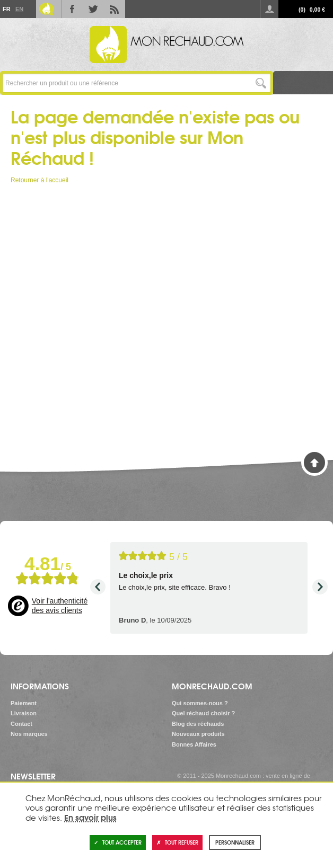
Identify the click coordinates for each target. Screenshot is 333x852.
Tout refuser (177, 842)
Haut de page (314, 462)
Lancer (261, 83)
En (19, 9)
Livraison (24, 713)
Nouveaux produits (198, 734)
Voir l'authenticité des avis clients (59, 606)
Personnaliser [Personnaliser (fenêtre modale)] (235, 842)
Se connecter (269, 9)
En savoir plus (90, 817)
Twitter (93, 9)
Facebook (72, 9)
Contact (21, 724)
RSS (114, 9)
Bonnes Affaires (194, 744)
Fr (6, 9)
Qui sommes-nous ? (200, 703)
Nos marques (29, 734)
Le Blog (46, 9)
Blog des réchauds (198, 724)
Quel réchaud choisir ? (203, 713)
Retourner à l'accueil (39, 180)
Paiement (24, 703)
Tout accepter (118, 842)
